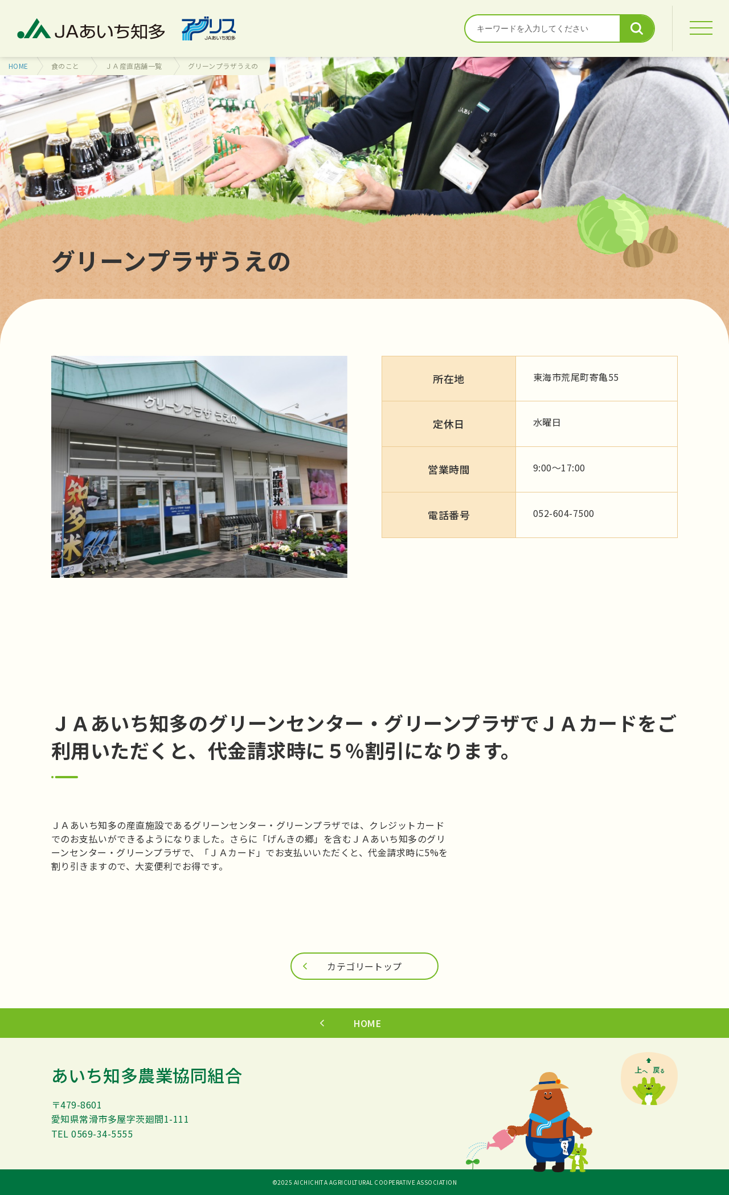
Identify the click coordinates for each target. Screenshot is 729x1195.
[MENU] (700, 28)
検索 (637, 28)
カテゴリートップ (364, 966)
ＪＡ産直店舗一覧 (133, 66)
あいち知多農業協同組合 (146, 1074)
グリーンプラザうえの (223, 66)
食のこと (65, 66)
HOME (18, 66)
